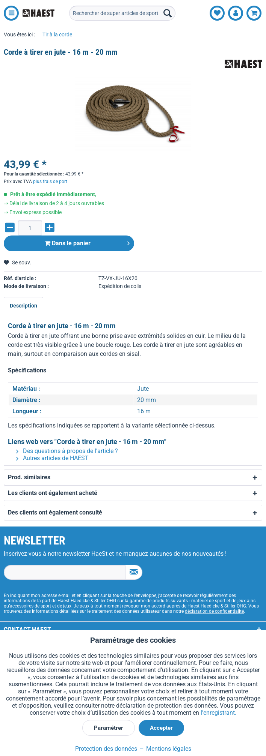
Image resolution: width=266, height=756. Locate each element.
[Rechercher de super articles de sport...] (122, 13)
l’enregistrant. (218, 712)
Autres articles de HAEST (52, 458)
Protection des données (106, 748)
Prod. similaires (29, 477)
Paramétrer (108, 727)
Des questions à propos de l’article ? (67, 450)
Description (23, 306)
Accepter (161, 727)
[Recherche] (167, 13)
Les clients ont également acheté (52, 492)
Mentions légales (165, 748)
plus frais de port (50, 181)
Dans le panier (87, 242)
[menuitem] (9, 13)
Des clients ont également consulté (55, 512)
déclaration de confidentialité (214, 611)
